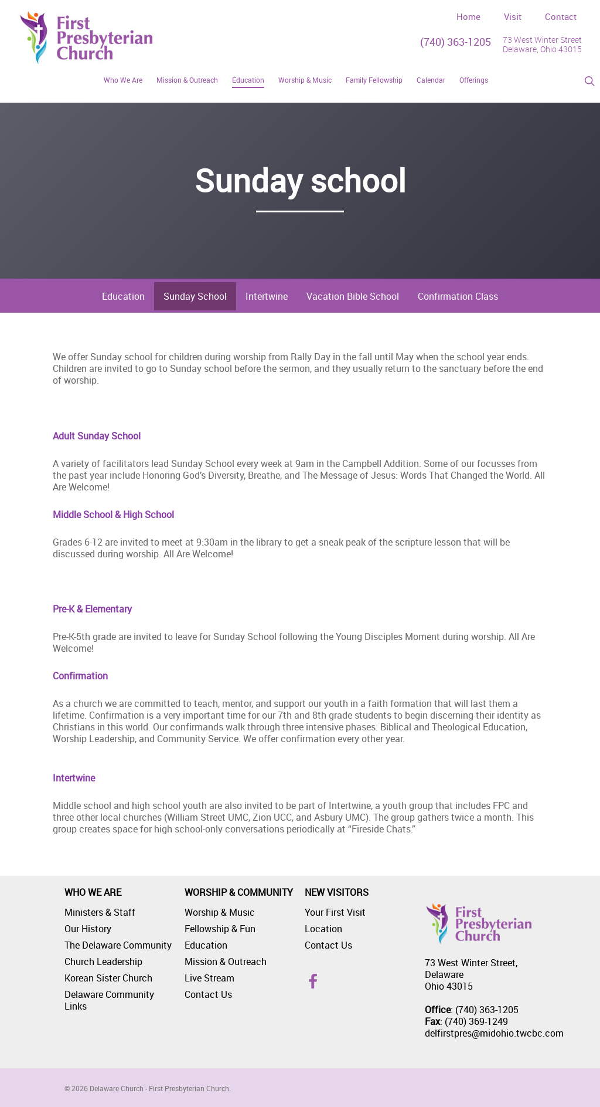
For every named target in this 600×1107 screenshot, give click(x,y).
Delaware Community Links (109, 1000)
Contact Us (208, 994)
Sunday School (195, 296)
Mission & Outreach (226, 961)
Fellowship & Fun (220, 929)
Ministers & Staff (99, 912)
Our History (87, 929)
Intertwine (267, 296)
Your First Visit (335, 912)
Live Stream (209, 978)
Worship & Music (220, 912)
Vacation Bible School (352, 296)
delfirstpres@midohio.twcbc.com (494, 1033)
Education (123, 296)
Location (323, 929)
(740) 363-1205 (455, 42)
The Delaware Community (118, 945)
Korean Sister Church (108, 978)
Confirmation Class (458, 296)
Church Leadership (103, 961)
